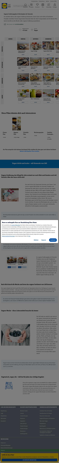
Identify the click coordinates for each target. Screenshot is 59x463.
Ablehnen (36, 240)
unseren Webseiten (15, 225)
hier (29, 236)
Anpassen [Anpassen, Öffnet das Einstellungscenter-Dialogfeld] (43, 240)
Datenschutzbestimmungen (8, 236)
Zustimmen (53, 240)
